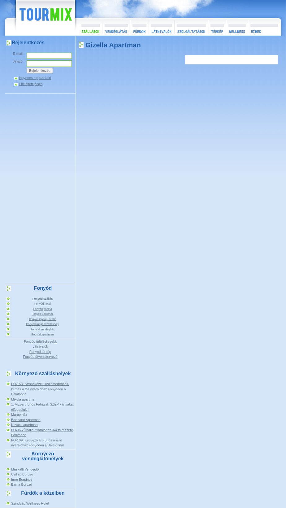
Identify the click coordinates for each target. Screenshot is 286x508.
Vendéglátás (116, 27)
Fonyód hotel (42, 303)
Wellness (237, 27)
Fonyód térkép (40, 352)
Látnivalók (161, 27)
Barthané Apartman (26, 420)
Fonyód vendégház (43, 329)
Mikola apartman (23, 399)
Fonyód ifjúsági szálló (42, 319)
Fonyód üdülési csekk (40, 341)
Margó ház (19, 414)
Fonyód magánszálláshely (42, 324)
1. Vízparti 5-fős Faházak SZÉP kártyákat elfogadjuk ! (42, 406)
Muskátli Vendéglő (25, 469)
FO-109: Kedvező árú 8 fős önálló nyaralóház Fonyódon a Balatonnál (37, 442)
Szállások (88, 27)
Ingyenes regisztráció (35, 78)
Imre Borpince (21, 479)
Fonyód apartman (43, 334)
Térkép (217, 27)
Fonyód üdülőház (42, 313)
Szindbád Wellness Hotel (30, 503)
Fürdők (139, 27)
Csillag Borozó (22, 474)
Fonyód (43, 288)
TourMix (38, 18)
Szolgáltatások (191, 27)
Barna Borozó (21, 484)
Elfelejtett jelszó (30, 84)
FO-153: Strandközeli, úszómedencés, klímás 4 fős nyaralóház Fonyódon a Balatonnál (40, 389)
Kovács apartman (24, 425)
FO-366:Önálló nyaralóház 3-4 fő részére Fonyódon (42, 432)
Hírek (264, 27)
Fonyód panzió (42, 308)
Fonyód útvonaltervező (40, 356)
